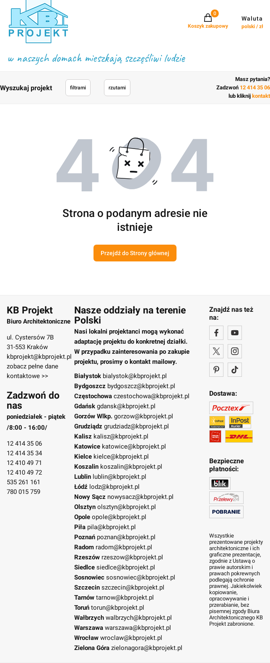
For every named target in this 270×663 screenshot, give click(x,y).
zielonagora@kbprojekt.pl (146, 648)
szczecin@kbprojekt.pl (132, 587)
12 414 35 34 (24, 453)
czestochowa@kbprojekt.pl (152, 396)
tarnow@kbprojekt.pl (125, 597)
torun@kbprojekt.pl (117, 607)
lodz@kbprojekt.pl (114, 487)
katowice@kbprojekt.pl (134, 446)
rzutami (117, 88)
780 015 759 (23, 492)
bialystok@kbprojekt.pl (135, 376)
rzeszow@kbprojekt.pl (132, 557)
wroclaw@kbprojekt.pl (131, 638)
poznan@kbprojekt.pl (126, 537)
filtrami (78, 88)
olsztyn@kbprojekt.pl (126, 507)
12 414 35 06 (24, 443)
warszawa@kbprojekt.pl (138, 628)
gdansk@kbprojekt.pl (126, 406)
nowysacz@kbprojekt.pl (140, 497)
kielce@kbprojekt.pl (121, 456)
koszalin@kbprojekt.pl (131, 466)
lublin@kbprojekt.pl (119, 476)
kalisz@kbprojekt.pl (120, 436)
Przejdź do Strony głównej (135, 253)
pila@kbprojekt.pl (111, 527)
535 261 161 (23, 482)
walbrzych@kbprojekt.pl (139, 617)
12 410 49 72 (24, 472)
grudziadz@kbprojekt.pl (136, 426)
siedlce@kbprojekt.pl (125, 567)
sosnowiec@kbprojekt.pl (140, 577)
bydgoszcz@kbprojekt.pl (141, 386)
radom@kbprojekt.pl (124, 547)
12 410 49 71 (24, 463)
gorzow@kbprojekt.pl (143, 416)
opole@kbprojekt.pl (119, 517)
